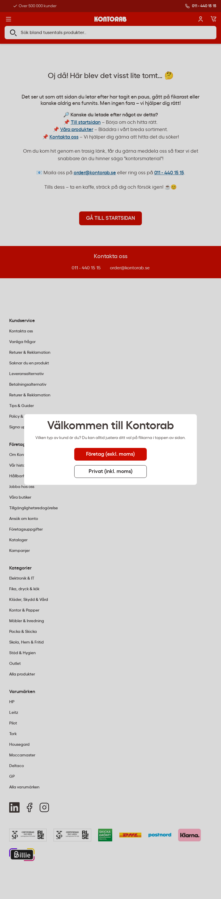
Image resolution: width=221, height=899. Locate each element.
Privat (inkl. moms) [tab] (111, 471)
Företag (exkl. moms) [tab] (110, 454)
